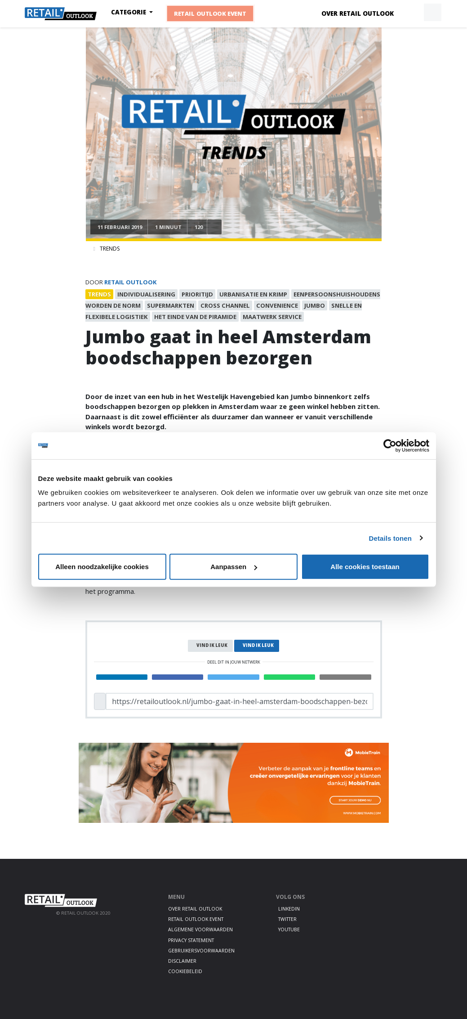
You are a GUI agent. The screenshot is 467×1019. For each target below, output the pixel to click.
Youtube (289, 929)
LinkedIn (289, 909)
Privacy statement (191, 940)
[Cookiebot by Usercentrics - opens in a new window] (390, 445)
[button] (412, 12)
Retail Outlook (130, 282)
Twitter (287, 919)
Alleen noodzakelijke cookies (102, 566)
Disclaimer (182, 961)
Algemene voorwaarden (200, 929)
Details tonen (390, 538)
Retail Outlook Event (210, 13)
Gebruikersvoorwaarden (201, 950)
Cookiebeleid (185, 971)
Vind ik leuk (211, 645)
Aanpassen (233, 566)
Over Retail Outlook (357, 13)
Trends (110, 248)
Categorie (129, 12)
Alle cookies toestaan (364, 566)
